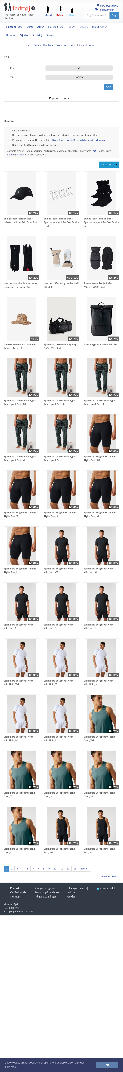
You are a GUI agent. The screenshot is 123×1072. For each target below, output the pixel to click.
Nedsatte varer (105, 9)
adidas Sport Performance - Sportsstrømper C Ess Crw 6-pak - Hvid (61, 222)
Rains (76, 140)
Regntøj (83, 45)
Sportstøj (37, 35)
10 (55, 868)
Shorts (72, 26)
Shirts (30, 26)
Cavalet (68, 140)
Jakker (40, 26)
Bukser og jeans (14, 26)
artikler (20, 154)
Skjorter (24, 35)
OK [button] (107, 1065)
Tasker (58, 45)
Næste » (84, 868)
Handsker (48, 45)
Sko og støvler (99, 26)
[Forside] (19, 7)
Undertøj (10, 35)
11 (61, 868)
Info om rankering (110, 876)
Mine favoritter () (108, 5)
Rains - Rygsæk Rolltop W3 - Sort (101, 344)
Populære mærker (61, 98)
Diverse (84, 26)
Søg (114, 15)
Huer (29, 45)
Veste (92, 45)
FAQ (94, 150)
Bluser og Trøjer (56, 26)
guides (9, 154)
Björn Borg (57, 140)
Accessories (70, 45)
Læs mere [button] (11, 1067)
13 (75, 868)
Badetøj (50, 35)
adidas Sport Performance (93, 140)
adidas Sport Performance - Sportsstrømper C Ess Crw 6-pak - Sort (101, 222)
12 (68, 868)
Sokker (37, 45)
